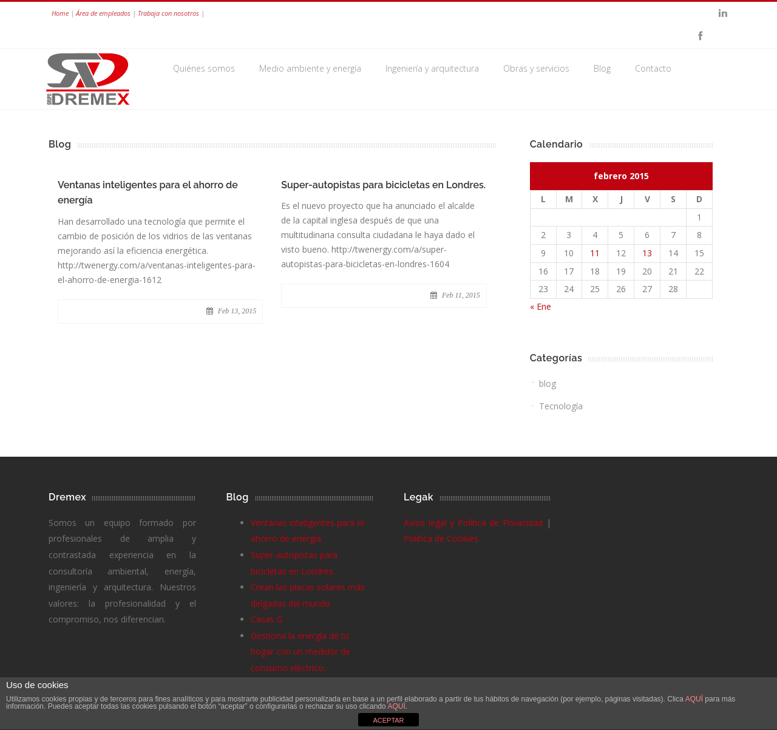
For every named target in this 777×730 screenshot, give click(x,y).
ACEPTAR (388, 720)
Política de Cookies (441, 538)
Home (60, 13)
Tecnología (561, 406)
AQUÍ (695, 699)
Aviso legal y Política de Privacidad (473, 522)
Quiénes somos (204, 68)
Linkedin (723, 13)
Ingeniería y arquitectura (432, 68)
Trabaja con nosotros (168, 13)
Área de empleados (103, 13)
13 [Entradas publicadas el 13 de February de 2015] (647, 253)
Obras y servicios (536, 68)
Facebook (699, 36)
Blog (602, 68)
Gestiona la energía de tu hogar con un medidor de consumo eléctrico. (300, 652)
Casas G (267, 619)
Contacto (653, 68)
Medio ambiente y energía (310, 68)
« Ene (540, 306)
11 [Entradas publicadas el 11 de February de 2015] (595, 253)
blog (547, 383)
